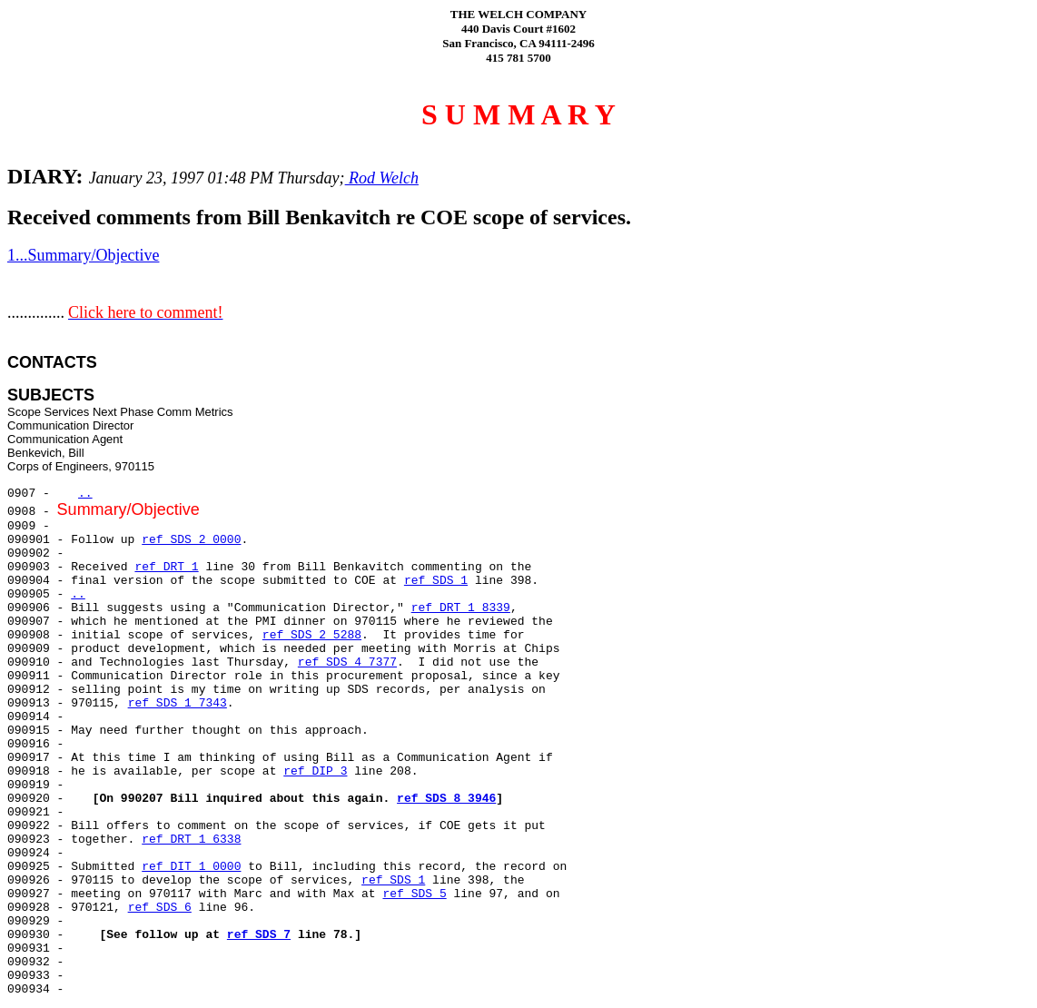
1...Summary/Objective (83, 255)
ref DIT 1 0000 (191, 867)
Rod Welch (382, 178)
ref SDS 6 (160, 907)
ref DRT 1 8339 (460, 608)
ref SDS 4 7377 (347, 662)
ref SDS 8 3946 (446, 798)
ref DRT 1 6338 (191, 839)
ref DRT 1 (166, 567)
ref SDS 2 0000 (191, 540)
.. (85, 493)
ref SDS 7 (259, 935)
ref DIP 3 (315, 771)
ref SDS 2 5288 (311, 635)
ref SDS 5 (414, 894)
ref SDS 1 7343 (177, 703)
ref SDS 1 (436, 581)
